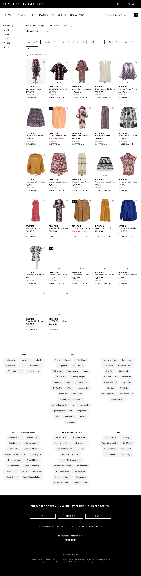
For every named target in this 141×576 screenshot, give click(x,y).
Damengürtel (36, 455)
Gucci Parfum (127, 443)
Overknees (37, 471)
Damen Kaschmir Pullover (15, 455)
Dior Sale (110, 388)
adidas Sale (126, 377)
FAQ (58, 526)
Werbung (64, 526)
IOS (43, 516)
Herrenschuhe (81, 443)
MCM (69, 388)
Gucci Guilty (125, 455)
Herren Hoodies (62, 471)
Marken (70, 355)
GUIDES (62, 15)
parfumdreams (33, 371)
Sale (117, 355)
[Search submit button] (136, 15)
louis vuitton (70, 416)
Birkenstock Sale (124, 366)
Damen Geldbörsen (31, 449)
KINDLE (98, 516)
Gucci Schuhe (110, 455)
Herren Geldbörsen (62, 443)
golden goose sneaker (63, 411)
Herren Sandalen (80, 483)
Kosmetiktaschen (32, 466)
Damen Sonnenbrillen (31, 477)
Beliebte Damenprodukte (23, 432)
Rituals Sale (108, 366)
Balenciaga (57, 371)
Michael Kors (81, 360)
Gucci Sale (127, 382)
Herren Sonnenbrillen (70, 455)
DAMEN (21, 15)
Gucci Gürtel (126, 449)
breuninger (25, 360)
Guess (68, 382)
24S (21, 366)
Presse (73, 526)
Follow (45, 31)
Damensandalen (14, 460)
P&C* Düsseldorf (14, 371)
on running (70, 422)
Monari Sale (124, 371)
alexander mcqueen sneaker (70, 399)
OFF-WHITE (57, 388)
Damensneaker (32, 443)
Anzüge (80, 449)
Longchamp (82, 411)
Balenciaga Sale (110, 382)
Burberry (57, 382)
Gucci (57, 360)
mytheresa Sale (117, 399)
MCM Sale (124, 388)
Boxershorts (81, 477)
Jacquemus (62, 366)
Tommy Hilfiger (78, 377)
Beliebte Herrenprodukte (70, 432)
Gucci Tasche (111, 438)
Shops (23, 355)
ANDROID (70, 516)
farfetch (38, 360)
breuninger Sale (108, 394)
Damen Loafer (13, 466)
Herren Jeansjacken (62, 477)
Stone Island (78, 366)
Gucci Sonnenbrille (109, 443)
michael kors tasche (59, 405)
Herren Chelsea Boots (62, 466)
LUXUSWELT (9, 15)
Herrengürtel (80, 471)
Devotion (48, 25)
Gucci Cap (125, 438)
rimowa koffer (82, 388)
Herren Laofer (81, 466)
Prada (67, 360)
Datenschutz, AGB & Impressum (90, 526)
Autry (86, 371)
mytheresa (10, 366)
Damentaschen (15, 438)
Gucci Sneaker (109, 449)
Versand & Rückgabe (47, 526)
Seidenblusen (12, 477)
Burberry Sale (127, 360)
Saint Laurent (73, 371)
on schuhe (63, 394)
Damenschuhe (11, 471)
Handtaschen (14, 443)
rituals (82, 416)
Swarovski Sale (110, 377)
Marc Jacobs (82, 382)
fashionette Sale (126, 394)
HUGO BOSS (61, 377)
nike (57, 416)
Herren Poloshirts (61, 483)
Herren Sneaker (79, 438)
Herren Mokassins (64, 449)
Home (28, 25)
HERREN (32, 15)
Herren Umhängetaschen (70, 460)
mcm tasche (77, 394)
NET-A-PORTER (35, 366)
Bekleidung (38, 25)
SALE (53, 15)
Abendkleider (32, 438)
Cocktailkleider (33, 460)
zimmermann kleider (81, 405)
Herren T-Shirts (62, 438)
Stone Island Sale (109, 360)
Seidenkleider (13, 449)
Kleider (25, 471)
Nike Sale (110, 371)
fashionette (10, 360)
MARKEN (43, 15)
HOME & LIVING (76, 15)
